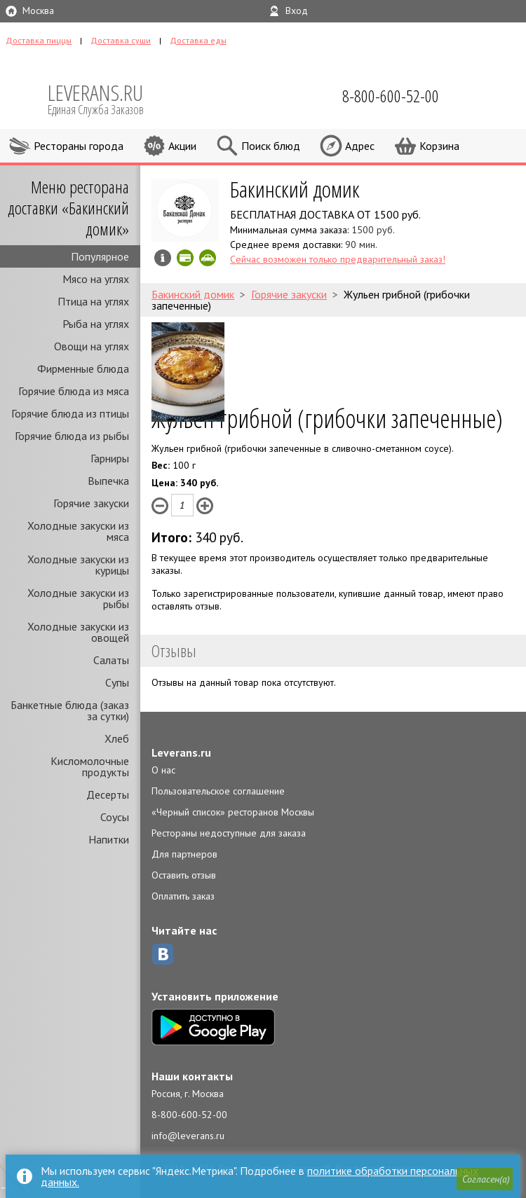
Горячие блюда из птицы (70, 413)
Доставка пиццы (39, 40)
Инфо (162, 257)
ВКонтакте (162, 954)
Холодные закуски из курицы (78, 564)
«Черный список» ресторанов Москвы (232, 812)
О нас (163, 770)
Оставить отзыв (183, 875)
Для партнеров (184, 854)
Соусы (114, 817)
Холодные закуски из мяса (78, 531)
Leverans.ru (181, 752)
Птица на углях (93, 301)
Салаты (111, 660)
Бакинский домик (295, 189)
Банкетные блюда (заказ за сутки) (70, 710)
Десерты (107, 794)
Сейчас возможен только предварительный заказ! (337, 259)
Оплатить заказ (183, 896)
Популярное (100, 256)
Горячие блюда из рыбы (72, 436)
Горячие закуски (91, 503)
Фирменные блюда (83, 369)
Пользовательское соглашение (218, 791)
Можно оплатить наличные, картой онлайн (185, 257)
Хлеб (116, 738)
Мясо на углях (95, 279)
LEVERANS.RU (105, 98)
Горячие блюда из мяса (73, 391)
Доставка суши (120, 40)
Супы (117, 682)
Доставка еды (198, 40)
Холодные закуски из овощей (78, 632)
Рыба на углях (95, 324)
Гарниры (109, 458)
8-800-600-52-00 (189, 1114)
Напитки (108, 839)
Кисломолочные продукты (89, 766)
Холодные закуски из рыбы (78, 598)
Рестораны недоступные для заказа (228, 833)
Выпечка (108, 481)
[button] (485, 1180)
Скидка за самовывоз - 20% (207, 257)
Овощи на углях (91, 346)
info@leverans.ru (187, 1135)
